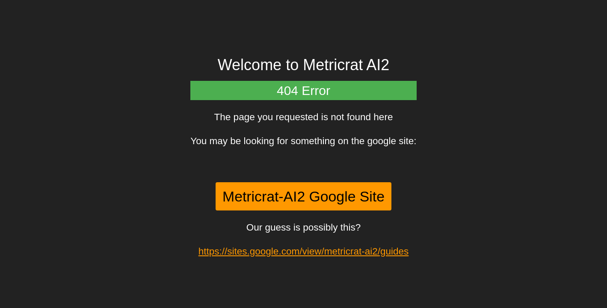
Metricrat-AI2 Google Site (303, 196)
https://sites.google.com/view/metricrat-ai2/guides (303, 251)
